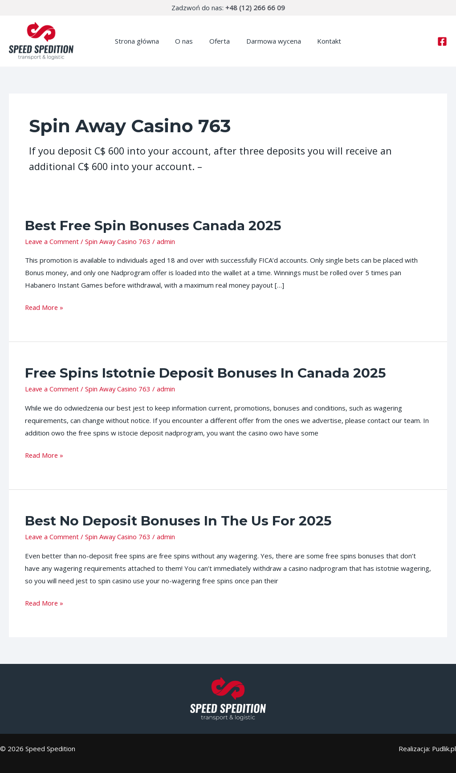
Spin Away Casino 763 (120, 241)
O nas (187, 41)
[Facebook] (442, 41)
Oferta (219, 41)
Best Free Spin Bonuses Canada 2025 (153, 225)
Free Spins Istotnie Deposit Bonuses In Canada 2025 (206, 373)
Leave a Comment (53, 241)
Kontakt (323, 41)
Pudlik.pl (444, 748)
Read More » (45, 306)
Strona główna (143, 41)
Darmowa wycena (270, 41)
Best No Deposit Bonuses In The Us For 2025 (178, 521)
